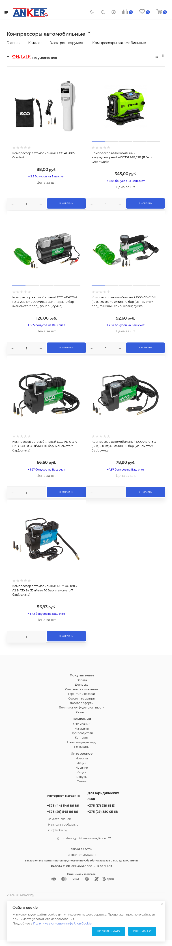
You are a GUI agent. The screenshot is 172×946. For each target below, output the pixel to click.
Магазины (82, 728)
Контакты (81, 737)
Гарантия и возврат (81, 693)
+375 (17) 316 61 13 (101, 806)
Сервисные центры (81, 698)
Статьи (81, 781)
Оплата (82, 680)
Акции (81, 763)
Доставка (81, 684)
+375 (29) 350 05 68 (102, 812)
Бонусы (81, 776)
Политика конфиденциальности (81, 707)
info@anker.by (57, 829)
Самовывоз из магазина (81, 689)
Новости (82, 758)
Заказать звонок (59, 818)
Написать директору (81, 742)
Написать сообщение (63, 824)
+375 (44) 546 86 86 (63, 806)
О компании (81, 724)
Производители (82, 733)
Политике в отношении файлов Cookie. (62, 923)
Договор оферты (81, 703)
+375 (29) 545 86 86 (62, 812)
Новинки (81, 767)
